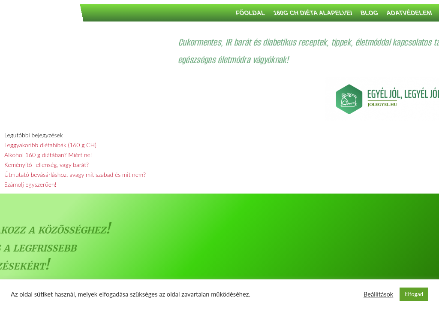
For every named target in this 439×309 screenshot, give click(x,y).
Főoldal (321, 12)
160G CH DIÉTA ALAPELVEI (384, 12)
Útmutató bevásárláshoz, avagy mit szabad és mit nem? (75, 174)
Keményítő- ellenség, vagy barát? (46, 164)
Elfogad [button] (414, 294)
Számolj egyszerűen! (30, 184)
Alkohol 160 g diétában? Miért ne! (48, 154)
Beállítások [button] (378, 294)
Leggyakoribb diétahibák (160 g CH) (50, 144)
